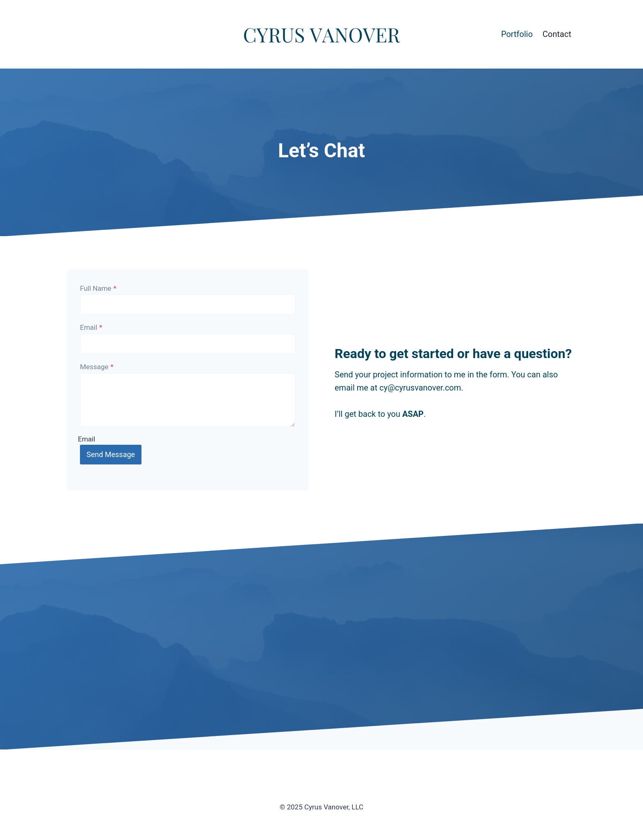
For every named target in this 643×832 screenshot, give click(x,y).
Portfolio (517, 34)
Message (97, 367)
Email (91, 327)
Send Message (111, 454)
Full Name (98, 288)
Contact (557, 34)
